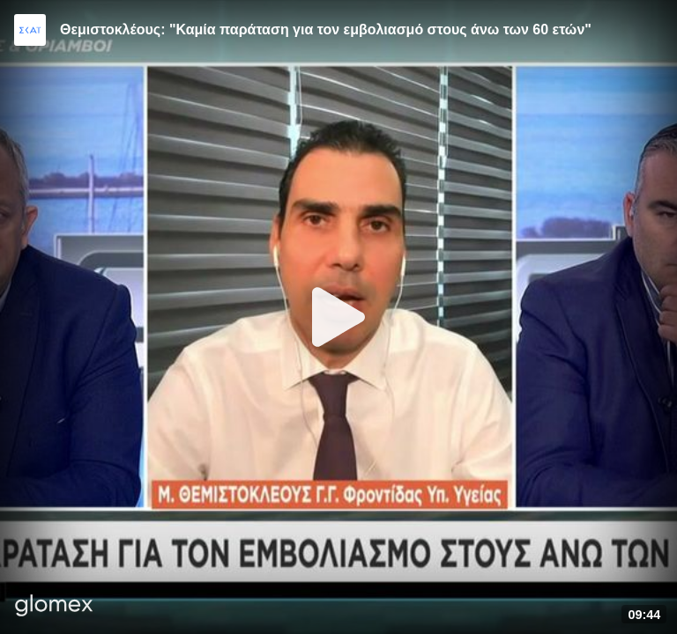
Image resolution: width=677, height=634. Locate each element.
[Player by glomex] (54, 607)
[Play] (338, 317)
